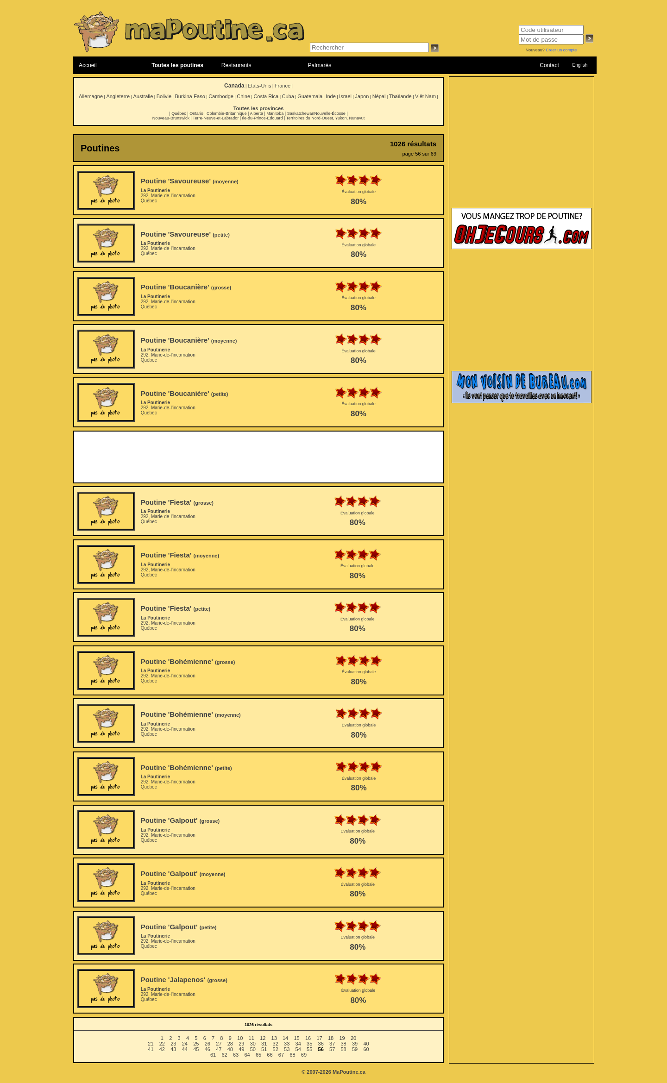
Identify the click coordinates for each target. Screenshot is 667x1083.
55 (309, 1049)
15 (296, 1038)
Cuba (288, 96)
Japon (362, 96)
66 (269, 1055)
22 (162, 1043)
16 (308, 1038)
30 (253, 1043)
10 (240, 1038)
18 (331, 1038)
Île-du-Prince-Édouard (262, 118)
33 (286, 1043)
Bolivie (164, 96)
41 (150, 1049)
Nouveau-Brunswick (170, 118)
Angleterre (118, 96)
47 (218, 1049)
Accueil (88, 65)
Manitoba (274, 113)
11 (251, 1038)
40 (366, 1043)
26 (207, 1043)
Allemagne (91, 96)
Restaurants (236, 65)
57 (332, 1049)
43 (173, 1049)
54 (298, 1049)
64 (247, 1055)
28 (230, 1043)
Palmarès (320, 65)
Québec (178, 113)
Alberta (256, 113)
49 (241, 1049)
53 (286, 1049)
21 (150, 1043)
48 (230, 1049)
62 (224, 1055)
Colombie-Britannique (227, 113)
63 (236, 1055)
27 (218, 1043)
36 (321, 1043)
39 (355, 1043)
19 (342, 1038)
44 (185, 1049)
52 (275, 1049)
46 (207, 1049)
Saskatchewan (301, 113)
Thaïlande (400, 96)
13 (274, 1038)
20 (353, 1038)
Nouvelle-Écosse (330, 113)
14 (285, 1038)
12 (262, 1038)
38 (343, 1043)
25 (196, 1043)
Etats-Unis (259, 85)
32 (275, 1043)
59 (355, 1049)
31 (264, 1043)
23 (173, 1043)
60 (366, 1049)
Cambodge (220, 96)
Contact (549, 65)
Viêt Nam (425, 96)
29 (241, 1043)
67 (281, 1055)
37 (332, 1043)
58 (343, 1049)
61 (213, 1055)
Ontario (196, 113)
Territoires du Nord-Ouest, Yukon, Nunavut (325, 118)
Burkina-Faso (190, 96)
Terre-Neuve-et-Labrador (216, 118)
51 (264, 1049)
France (282, 85)
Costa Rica (265, 96)
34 (298, 1043)
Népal (379, 96)
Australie (143, 96)
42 (162, 1049)
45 (196, 1049)
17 (319, 1038)
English (579, 65)
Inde (330, 96)
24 (185, 1043)
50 (253, 1049)
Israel (345, 96)
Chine (243, 96)
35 (309, 1043)
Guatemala (309, 96)
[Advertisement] (258, 457)
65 (258, 1055)
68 (292, 1055)
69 (304, 1055)
